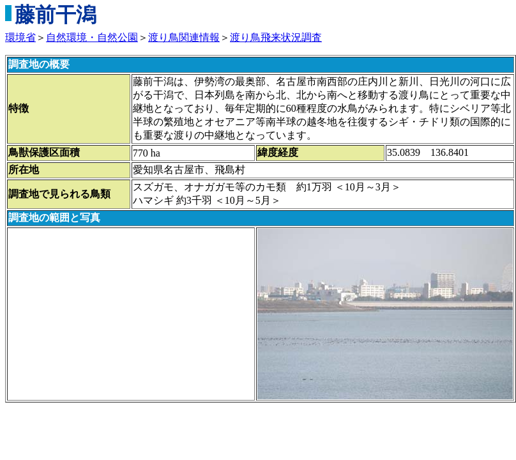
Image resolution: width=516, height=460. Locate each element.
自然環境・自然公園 (92, 37)
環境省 (20, 37)
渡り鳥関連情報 (184, 37)
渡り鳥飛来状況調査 (276, 37)
